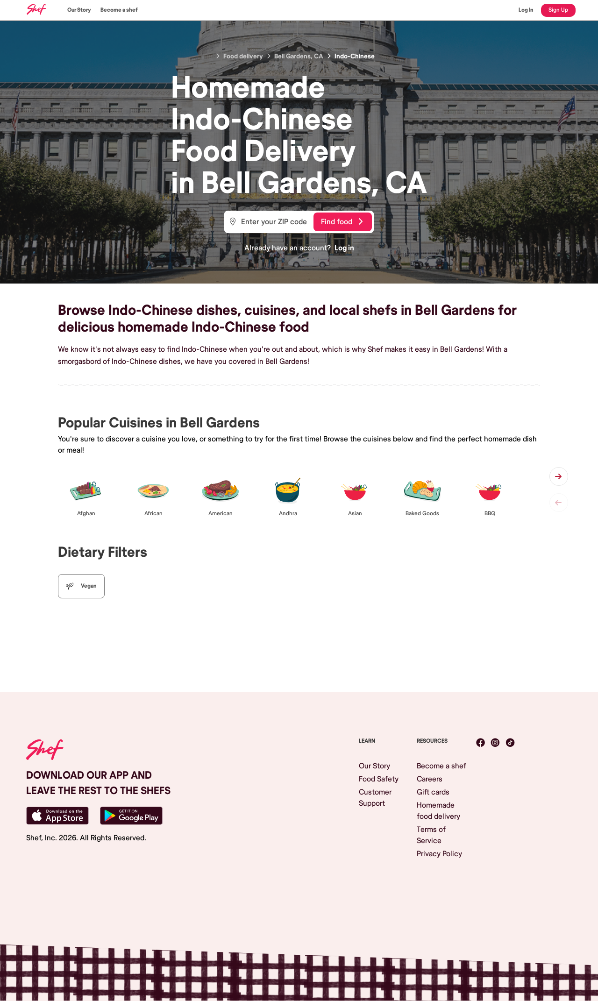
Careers (429, 779)
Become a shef (119, 10)
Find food (342, 222)
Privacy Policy (439, 854)
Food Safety (379, 779)
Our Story (79, 10)
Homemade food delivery (438, 811)
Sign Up (558, 10)
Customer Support (375, 798)
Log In (526, 10)
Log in (344, 248)
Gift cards (433, 792)
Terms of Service (431, 835)
